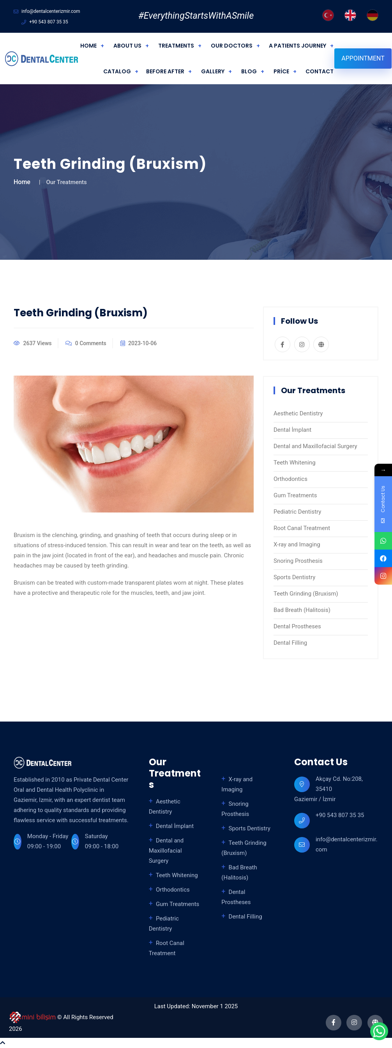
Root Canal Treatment (302, 528)
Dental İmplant (292, 429)
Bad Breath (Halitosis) (302, 610)
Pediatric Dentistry (297, 511)
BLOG (249, 71)
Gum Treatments (295, 495)
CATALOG (117, 71)
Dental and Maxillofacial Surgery (315, 446)
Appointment (363, 58)
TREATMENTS (176, 46)
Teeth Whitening (295, 462)
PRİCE (281, 71)
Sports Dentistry (294, 577)
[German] (372, 15)
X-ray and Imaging (297, 544)
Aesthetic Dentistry (298, 413)
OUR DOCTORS (232, 46)
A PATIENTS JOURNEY (297, 46)
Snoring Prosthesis (298, 560)
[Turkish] (328, 15)
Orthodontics (290, 478)
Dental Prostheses (297, 626)
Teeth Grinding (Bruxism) (306, 593)
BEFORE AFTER (165, 71)
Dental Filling (290, 642)
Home (22, 182)
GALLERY (212, 71)
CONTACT (319, 71)
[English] (350, 15)
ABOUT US (127, 46)
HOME (88, 46)
